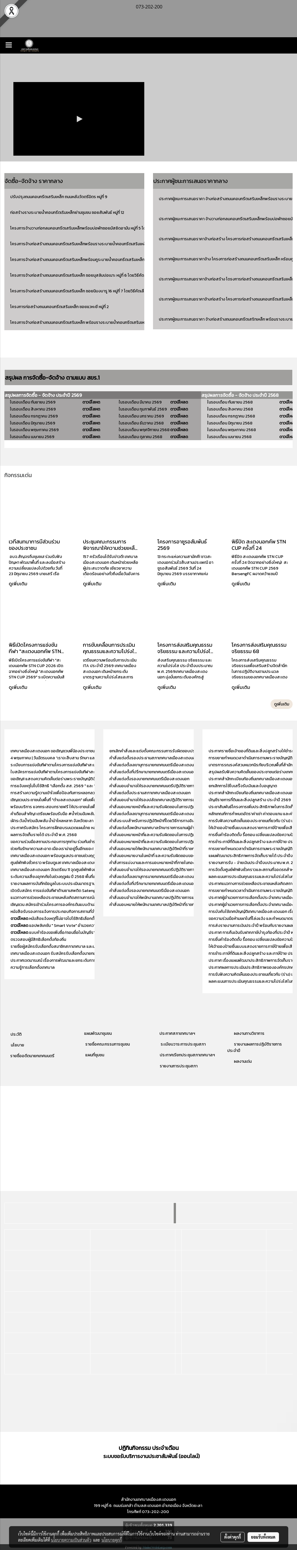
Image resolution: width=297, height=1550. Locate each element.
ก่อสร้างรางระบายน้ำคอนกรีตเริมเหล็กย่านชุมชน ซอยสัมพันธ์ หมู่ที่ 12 (67, 212)
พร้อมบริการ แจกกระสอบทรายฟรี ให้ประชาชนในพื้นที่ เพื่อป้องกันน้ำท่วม (70, 807)
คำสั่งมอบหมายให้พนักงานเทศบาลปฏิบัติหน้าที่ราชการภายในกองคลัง (166, 849)
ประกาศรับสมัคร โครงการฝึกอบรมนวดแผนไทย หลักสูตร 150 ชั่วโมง (67, 828)
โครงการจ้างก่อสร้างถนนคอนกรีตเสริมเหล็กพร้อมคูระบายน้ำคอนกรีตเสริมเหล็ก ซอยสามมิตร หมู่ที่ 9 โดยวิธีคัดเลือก (107, 260)
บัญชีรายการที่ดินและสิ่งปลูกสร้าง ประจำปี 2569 (250, 800)
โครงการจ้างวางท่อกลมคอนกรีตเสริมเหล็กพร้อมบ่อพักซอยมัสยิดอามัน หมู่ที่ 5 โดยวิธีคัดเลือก (88, 228)
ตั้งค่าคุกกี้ (232, 1537)
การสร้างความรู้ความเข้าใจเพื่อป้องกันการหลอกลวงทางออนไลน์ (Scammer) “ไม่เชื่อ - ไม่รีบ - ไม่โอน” (94, 793)
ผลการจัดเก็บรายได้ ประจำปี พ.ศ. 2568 (44, 835)
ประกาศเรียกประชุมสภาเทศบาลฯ (187, 1055)
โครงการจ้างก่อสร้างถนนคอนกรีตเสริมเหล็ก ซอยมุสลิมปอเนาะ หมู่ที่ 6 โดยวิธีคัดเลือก (81, 275)
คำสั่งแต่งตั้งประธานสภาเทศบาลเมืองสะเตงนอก (150, 793)
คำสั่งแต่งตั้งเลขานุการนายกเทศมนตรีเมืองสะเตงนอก (154, 765)
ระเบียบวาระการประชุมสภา (183, 1044)
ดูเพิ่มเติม (19, 583)
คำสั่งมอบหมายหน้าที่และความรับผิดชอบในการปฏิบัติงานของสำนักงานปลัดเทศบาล (178, 835)
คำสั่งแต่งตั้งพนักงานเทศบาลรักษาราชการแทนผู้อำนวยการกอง (162, 828)
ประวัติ (16, 1034)
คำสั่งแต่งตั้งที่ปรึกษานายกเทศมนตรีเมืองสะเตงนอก (153, 772)
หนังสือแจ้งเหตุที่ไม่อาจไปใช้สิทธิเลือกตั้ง (53, 919)
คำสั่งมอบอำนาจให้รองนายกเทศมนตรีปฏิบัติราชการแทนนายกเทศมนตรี (169, 786)
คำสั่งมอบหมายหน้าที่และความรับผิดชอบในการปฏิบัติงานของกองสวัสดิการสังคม (177, 842)
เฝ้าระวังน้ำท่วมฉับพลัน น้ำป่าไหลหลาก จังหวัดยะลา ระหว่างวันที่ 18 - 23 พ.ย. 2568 (77, 821)
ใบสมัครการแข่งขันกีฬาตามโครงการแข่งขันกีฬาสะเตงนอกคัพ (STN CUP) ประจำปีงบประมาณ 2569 (93, 772)
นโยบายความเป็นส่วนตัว (71, 1539)
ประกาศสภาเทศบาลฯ (177, 1033)
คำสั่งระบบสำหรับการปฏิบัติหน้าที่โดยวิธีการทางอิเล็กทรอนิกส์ (161, 821)
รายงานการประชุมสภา (179, 1066)
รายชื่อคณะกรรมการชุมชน (107, 1044)
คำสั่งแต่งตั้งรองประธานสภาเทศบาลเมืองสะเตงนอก (153, 758)
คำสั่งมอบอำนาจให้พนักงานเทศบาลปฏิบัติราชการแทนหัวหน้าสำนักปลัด (167, 898)
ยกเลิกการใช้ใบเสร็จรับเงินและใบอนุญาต (243, 786)
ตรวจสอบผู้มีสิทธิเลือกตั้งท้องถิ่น (38, 939)
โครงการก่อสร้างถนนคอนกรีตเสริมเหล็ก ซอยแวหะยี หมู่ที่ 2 (59, 307)
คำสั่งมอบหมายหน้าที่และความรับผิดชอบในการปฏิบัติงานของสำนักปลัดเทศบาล (175, 807)
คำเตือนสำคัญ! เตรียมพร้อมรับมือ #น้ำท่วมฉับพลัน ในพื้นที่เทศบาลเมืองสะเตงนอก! (78, 814)
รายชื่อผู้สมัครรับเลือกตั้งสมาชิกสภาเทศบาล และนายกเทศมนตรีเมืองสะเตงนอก (77, 946)
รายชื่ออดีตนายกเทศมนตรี (31, 1056)
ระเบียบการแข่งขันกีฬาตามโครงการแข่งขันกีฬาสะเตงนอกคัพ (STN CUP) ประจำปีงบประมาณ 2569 (93, 765)
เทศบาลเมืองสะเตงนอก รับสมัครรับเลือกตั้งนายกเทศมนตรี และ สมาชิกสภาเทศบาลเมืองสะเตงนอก (92, 953)
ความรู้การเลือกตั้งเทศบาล (32, 967)
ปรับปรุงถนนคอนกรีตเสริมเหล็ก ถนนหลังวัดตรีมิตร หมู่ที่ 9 (59, 197)
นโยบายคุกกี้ (112, 1539)
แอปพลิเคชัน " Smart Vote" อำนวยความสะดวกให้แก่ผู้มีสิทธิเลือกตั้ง (77, 925)
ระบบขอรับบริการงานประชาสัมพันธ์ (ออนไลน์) (151, 1456)
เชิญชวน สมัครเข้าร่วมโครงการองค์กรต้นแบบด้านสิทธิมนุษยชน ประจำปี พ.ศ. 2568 (79, 905)
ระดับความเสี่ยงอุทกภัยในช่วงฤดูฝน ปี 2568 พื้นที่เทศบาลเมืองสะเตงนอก (71, 877)
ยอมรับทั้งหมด (263, 1537)
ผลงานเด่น (243, 1061)
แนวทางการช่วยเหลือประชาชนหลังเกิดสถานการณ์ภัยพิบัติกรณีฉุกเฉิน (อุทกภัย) (76, 898)
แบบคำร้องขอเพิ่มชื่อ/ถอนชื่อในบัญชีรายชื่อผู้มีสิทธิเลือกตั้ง (69, 932)
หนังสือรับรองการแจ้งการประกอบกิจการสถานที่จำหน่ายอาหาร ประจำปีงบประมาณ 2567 (84, 912)
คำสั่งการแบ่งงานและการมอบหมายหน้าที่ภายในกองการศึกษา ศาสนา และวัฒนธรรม (178, 863)
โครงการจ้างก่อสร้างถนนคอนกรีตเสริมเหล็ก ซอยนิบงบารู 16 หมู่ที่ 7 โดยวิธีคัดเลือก (79, 291)
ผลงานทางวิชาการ (249, 1033)
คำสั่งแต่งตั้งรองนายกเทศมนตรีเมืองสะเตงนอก (149, 779)
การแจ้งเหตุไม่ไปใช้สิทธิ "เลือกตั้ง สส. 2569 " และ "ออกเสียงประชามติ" (69, 786)
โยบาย (18, 1045)
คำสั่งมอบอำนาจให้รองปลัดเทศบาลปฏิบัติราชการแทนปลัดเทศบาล (164, 800)
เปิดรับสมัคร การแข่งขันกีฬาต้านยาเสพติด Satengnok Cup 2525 (65, 891)
